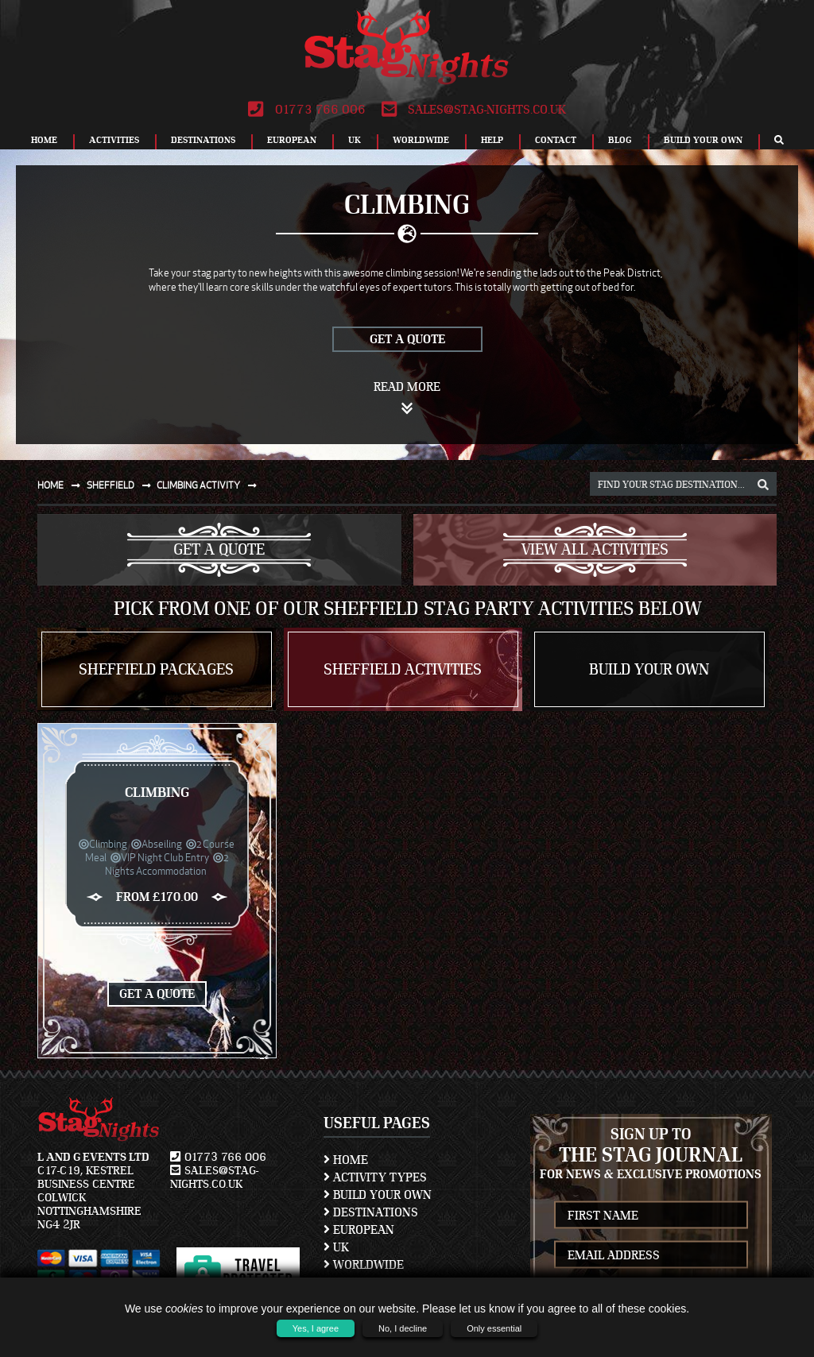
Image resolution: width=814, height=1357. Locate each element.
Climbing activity (210, 485)
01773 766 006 (306, 109)
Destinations (203, 139)
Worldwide (421, 139)
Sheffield (122, 485)
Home (44, 139)
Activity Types (375, 1177)
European (291, 139)
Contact (555, 139)
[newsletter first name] (651, 1215)
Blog (620, 139)
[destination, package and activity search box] (683, 484)
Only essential (494, 1328)
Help (492, 139)
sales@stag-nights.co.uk (474, 109)
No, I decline (402, 1328)
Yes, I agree (316, 1328)
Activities (114, 139)
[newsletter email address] (651, 1255)
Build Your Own (703, 139)
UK (354, 139)
